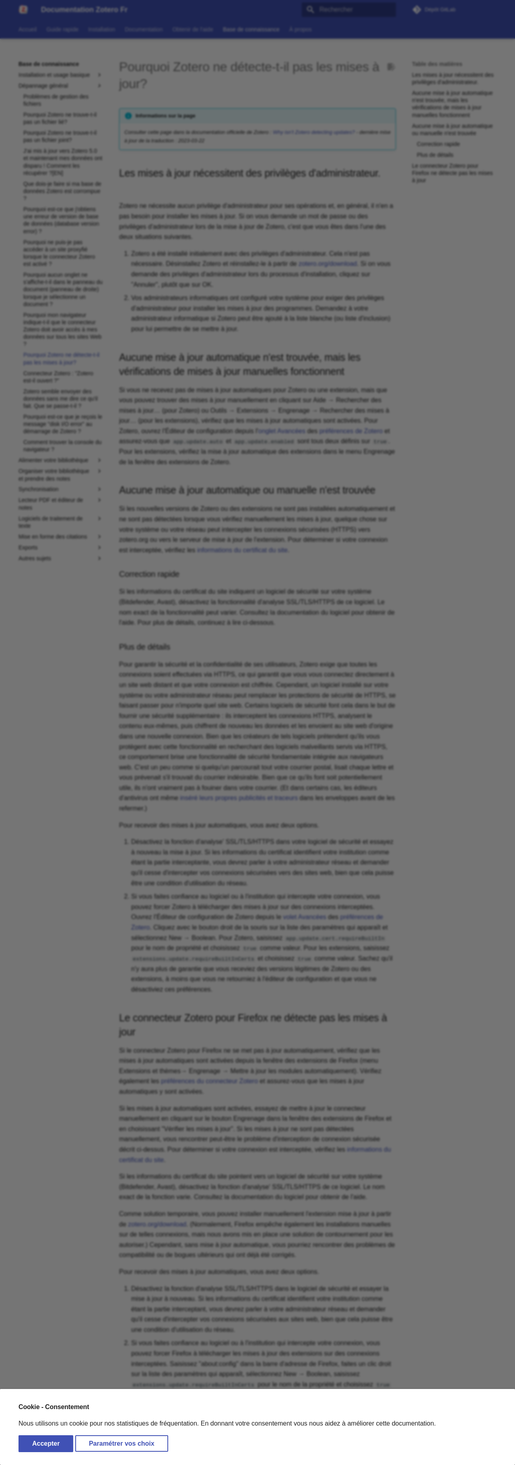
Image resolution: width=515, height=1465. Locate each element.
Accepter (46, 1443)
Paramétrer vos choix (121, 1443)
